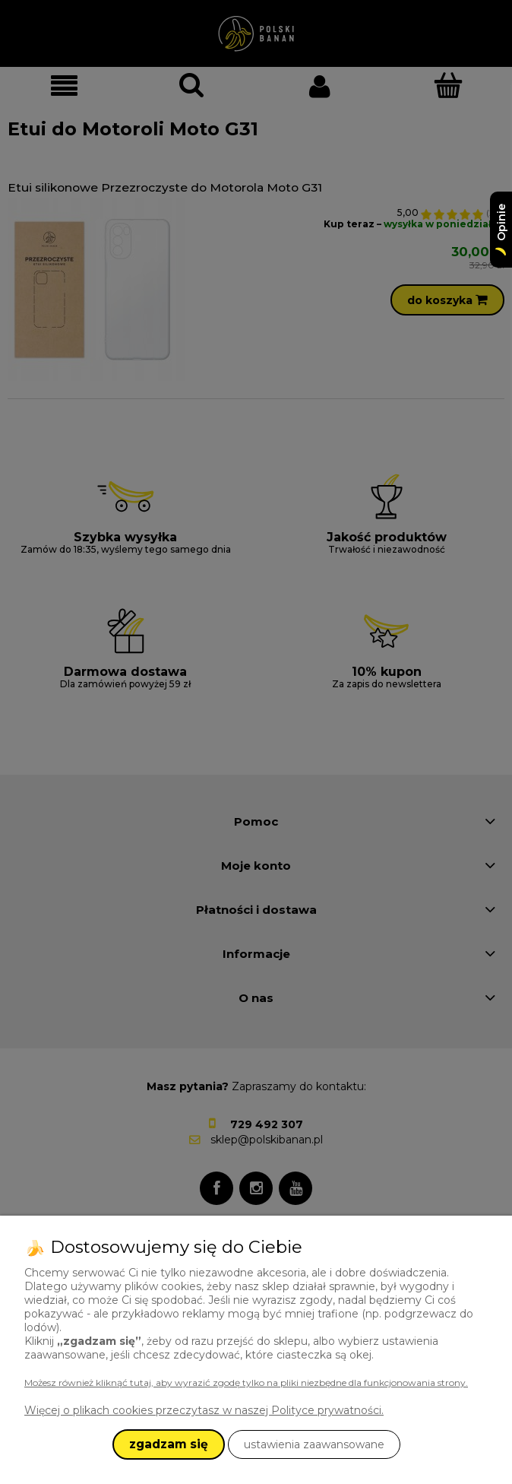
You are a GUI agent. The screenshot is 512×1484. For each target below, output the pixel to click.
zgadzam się (168, 1444)
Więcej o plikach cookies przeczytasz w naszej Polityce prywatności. (204, 1410)
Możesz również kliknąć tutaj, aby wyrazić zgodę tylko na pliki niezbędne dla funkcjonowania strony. (246, 1382)
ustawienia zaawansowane (314, 1444)
